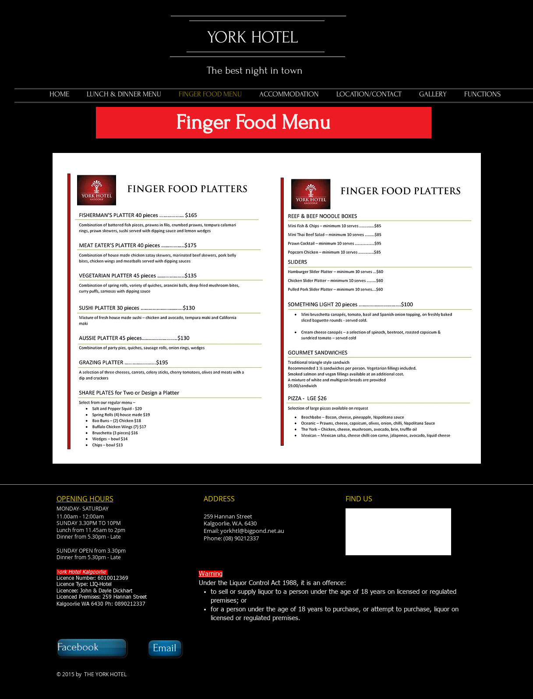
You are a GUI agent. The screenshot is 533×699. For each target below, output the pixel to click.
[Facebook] (91, 647)
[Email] (165, 648)
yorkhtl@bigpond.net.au (252, 531)
